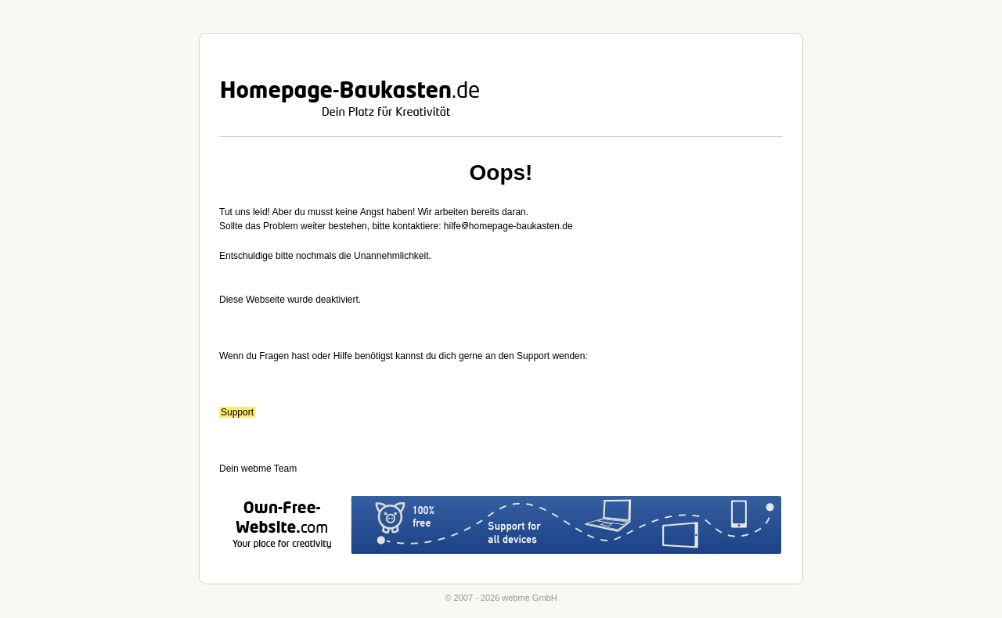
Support (237, 412)
